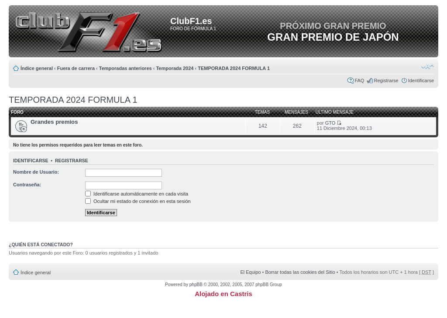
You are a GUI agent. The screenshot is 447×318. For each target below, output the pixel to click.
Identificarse (421, 80)
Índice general (37, 68)
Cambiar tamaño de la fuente (427, 66)
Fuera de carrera (76, 68)
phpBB (196, 284)
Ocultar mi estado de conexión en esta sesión (138, 201)
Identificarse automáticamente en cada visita (136, 193)
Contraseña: (27, 184)
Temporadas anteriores (125, 68)
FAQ (359, 80)
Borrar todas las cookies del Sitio (300, 272)
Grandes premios (54, 122)
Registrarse (386, 80)
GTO (330, 123)
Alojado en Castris (223, 293)
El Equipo (250, 272)
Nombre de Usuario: (36, 172)
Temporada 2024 (174, 68)
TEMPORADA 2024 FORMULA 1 (234, 68)
